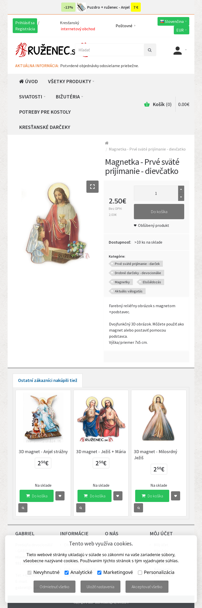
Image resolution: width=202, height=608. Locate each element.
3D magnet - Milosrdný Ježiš (155, 455)
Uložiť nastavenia (100, 586)
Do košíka (159, 211)
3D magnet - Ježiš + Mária (101, 451)
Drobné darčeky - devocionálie (138, 273)
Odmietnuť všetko (54, 586)
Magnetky (122, 282)
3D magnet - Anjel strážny (43, 451)
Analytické (78, 572)
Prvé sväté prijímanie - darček (137, 263)
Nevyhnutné (43, 572)
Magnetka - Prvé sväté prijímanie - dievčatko (147, 149)
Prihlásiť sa (25, 22)
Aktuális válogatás (129, 291)
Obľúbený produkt (153, 225)
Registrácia (25, 28)
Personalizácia (156, 572)
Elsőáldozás (152, 282)
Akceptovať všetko (147, 586)
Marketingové (115, 572)
